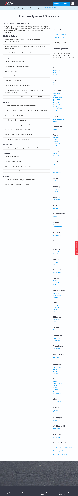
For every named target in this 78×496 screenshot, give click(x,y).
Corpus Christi (57, 383)
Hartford (55, 129)
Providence (56, 349)
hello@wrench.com (61, 34)
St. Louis (55, 254)
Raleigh (55, 297)
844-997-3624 (59, 37)
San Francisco (57, 109)
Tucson (55, 85)
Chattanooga (57, 367)
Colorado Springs (58, 119)
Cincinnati (56, 305)
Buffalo (55, 281)
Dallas (55, 385)
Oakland (55, 101)
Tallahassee (56, 143)
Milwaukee (56, 437)
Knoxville (56, 369)
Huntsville (56, 72)
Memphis (56, 371)
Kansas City (56, 252)
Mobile (55, 74)
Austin (55, 381)
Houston (55, 389)
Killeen (55, 391)
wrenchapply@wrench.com (63, 447)
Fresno (55, 95)
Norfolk (55, 410)
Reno (54, 264)
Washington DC (58, 429)
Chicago (55, 164)
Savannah (56, 156)
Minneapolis (57, 235)
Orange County (58, 103)
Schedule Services (61, 4)
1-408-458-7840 (50, 8)
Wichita (55, 181)
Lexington (56, 189)
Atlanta (55, 154)
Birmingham (57, 70)
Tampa (55, 145)
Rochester (56, 285)
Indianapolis (57, 173)
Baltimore (56, 208)
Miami (55, 140)
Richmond (56, 412)
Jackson (55, 243)
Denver (55, 121)
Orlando (55, 142)
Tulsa (54, 321)
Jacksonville (56, 138)
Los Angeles (57, 99)
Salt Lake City (57, 402)
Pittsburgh (56, 340)
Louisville (56, 191)
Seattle (55, 420)
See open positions (59, 451)
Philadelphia (57, 338)
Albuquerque (57, 272)
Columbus (56, 309)
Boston (55, 216)
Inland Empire (57, 97)
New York (56, 283)
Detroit (55, 225)
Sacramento (57, 105)
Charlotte (56, 293)
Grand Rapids (57, 227)
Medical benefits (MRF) (60, 454)
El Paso (55, 387)
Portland (55, 330)
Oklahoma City (57, 320)
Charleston (56, 357)
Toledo (55, 311)
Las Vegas (56, 262)
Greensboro (57, 295)
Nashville (56, 373)
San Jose (55, 111)
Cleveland (56, 307)
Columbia (56, 359)
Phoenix (55, 83)
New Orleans (57, 200)
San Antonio (57, 393)
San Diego (56, 107)
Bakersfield (56, 93)
